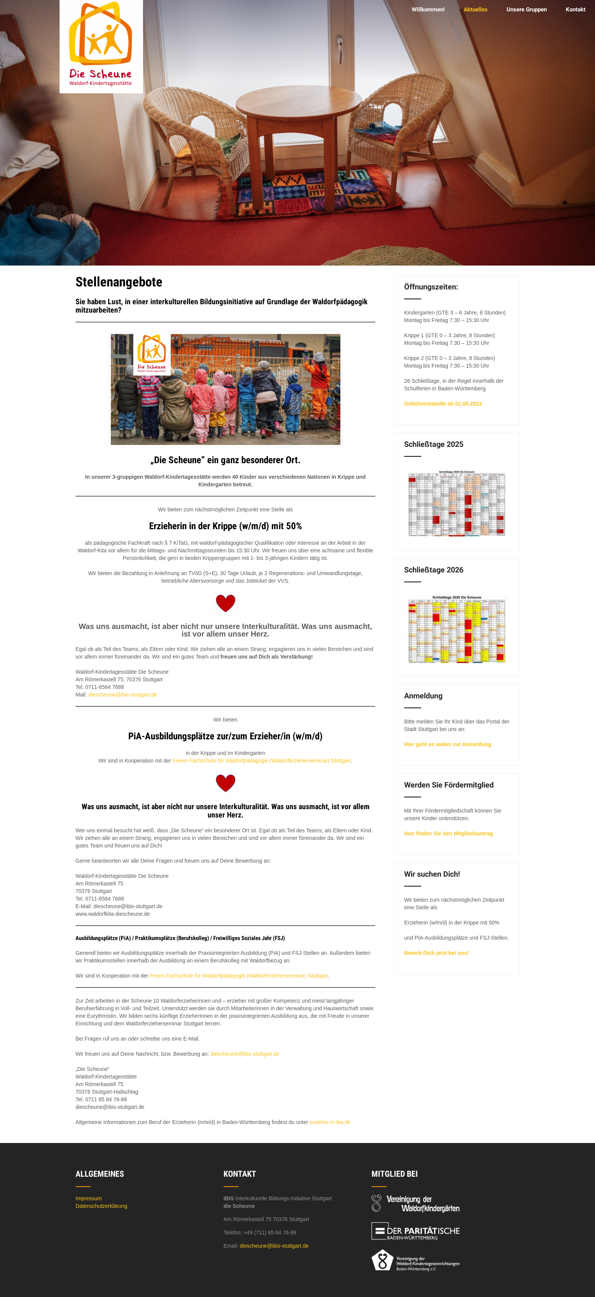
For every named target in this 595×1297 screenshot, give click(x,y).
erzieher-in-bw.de (330, 1122)
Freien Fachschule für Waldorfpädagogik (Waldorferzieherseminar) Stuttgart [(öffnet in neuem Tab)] (239, 976)
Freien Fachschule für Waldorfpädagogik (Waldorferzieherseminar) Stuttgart (262, 761)
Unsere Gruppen (527, 9)
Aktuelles (476, 9)
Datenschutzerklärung (101, 1206)
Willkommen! (428, 9)
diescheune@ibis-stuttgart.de (122, 695)
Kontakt (576, 9)
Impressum (89, 1198)
